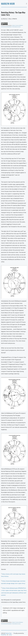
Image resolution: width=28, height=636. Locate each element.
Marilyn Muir (8, 3)
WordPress (4, 635)
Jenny (10, 635)
